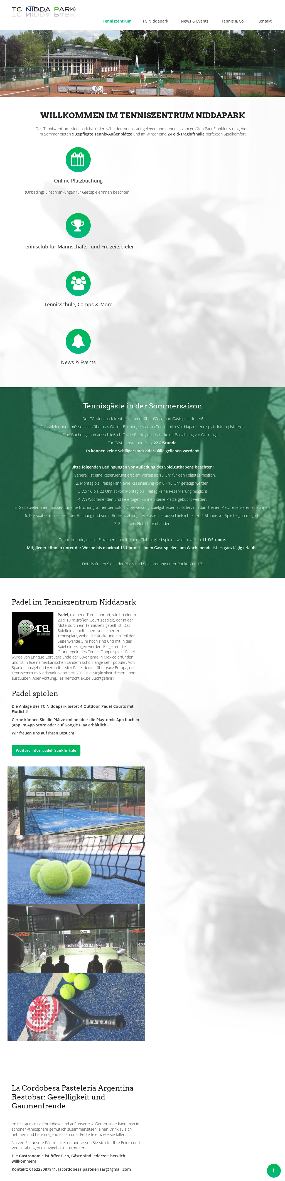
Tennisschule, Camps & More (208, 238)
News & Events (77, 296)
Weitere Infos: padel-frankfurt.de (181, 592)
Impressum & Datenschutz (171, 1164)
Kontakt (207, 1164)
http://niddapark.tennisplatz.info (196, 360)
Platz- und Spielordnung (145, 497)
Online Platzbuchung (77, 180)
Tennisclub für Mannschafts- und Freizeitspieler (208, 180)
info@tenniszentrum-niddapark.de (62, 1107)
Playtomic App (245, 562)
